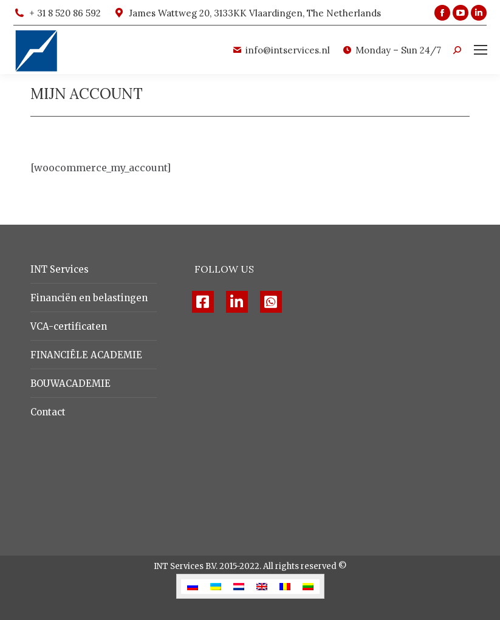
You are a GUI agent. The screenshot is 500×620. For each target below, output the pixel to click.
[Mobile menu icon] (480, 50)
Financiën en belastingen (89, 298)
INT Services (59, 269)
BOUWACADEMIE (70, 383)
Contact (48, 412)
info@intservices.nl (281, 50)
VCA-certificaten (68, 326)
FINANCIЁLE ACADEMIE (86, 355)
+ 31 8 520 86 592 (57, 13)
